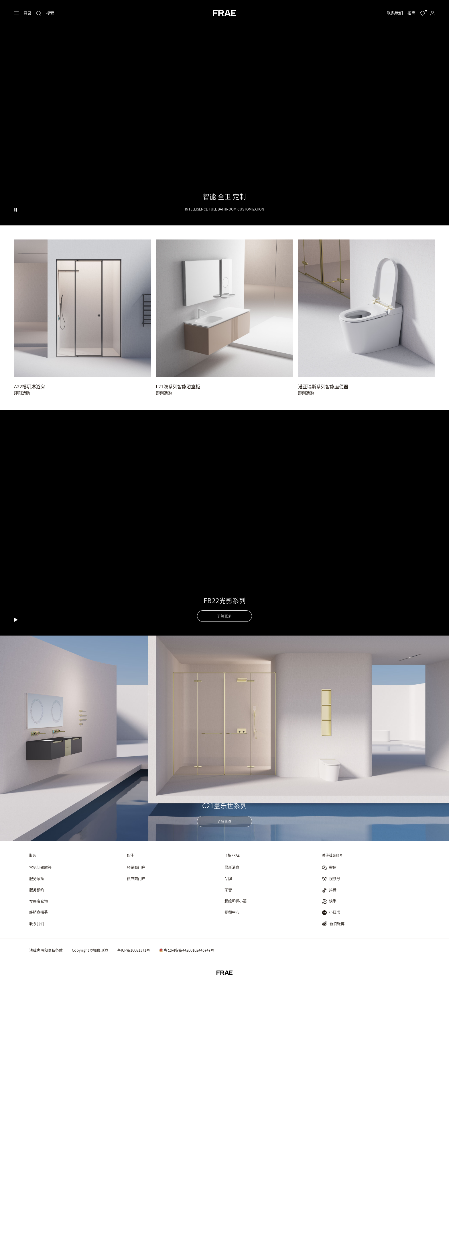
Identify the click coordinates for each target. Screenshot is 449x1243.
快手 (329, 901)
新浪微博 (333, 923)
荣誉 (228, 890)
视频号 (331, 878)
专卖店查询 (38, 901)
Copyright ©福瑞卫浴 (90, 950)
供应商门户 (136, 878)
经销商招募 (38, 912)
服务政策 (36, 878)
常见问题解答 (40, 867)
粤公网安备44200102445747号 (186, 950)
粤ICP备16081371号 (133, 950)
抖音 (329, 890)
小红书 (331, 912)
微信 (329, 867)
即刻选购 (22, 393)
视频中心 (231, 912)
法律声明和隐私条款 (46, 950)
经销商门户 (136, 867)
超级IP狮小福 (235, 901)
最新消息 (231, 867)
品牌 (228, 878)
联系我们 (36, 924)
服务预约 (36, 890)
